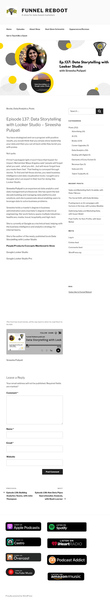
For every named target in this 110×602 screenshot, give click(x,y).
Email (10, 443)
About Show (34, 29)
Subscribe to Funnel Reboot (80, 292)
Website (10, 456)
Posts (31, 108)
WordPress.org (75, 252)
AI (73, 136)
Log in (71, 237)
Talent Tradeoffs (79, 174)
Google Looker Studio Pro (19, 258)
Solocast (75, 169)
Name (10, 429)
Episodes (20, 29)
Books (9, 108)
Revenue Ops (77, 164)
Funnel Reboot (45, 10)
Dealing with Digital (80, 155)
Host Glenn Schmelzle (54, 29)
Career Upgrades (79, 145)
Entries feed (74, 242)
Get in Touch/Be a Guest (16, 36)
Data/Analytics (20, 108)
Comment (12, 393)
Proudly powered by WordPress (19, 596)
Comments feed (75, 247)
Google (28, 223)
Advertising (76, 131)
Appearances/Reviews (79, 29)
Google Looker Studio (17, 252)
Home (9, 29)
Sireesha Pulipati (14, 188)
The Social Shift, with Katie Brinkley (83, 198)
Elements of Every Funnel (82, 159)
